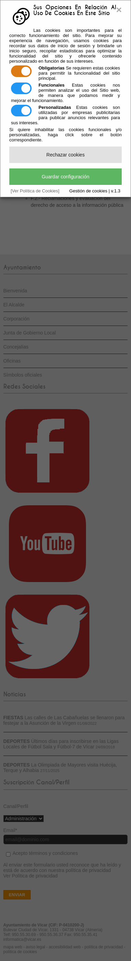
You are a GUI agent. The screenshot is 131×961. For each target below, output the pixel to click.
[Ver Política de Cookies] (35, 190)
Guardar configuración (65, 176)
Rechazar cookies (65, 154)
